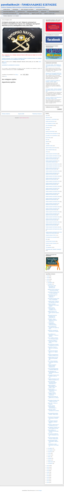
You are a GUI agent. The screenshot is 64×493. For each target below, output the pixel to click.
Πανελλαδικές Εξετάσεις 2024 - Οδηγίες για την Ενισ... (53, 401)
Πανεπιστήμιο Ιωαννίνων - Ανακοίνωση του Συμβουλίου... (53, 295)
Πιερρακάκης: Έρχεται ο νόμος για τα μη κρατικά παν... (53, 348)
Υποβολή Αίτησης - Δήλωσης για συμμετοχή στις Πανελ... (53, 302)
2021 (48, 467)
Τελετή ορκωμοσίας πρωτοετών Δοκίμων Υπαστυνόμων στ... (52, 382)
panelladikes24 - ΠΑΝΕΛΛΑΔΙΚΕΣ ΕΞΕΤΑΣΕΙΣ (29, 4)
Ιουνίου (49, 455)
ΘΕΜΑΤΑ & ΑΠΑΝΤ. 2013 (37, 13)
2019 (48, 470)
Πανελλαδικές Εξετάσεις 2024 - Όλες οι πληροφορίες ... (53, 299)
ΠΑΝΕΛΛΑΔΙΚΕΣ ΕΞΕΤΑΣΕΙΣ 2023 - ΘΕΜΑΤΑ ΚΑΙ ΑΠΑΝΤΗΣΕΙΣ (53, 214)
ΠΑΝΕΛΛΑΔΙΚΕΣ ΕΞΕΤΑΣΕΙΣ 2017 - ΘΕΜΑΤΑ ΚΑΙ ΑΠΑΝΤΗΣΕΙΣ (53, 184)
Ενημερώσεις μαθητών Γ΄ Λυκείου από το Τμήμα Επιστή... (52, 341)
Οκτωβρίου (50, 448)
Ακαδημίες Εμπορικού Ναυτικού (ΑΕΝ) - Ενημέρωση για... (52, 365)
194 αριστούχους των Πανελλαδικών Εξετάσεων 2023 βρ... (53, 372)
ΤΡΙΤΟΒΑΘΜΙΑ (49, 247)
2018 (48, 472)
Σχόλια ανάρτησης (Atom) (24, 117)
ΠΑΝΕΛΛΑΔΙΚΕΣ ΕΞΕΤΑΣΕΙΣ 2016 (52, 176)
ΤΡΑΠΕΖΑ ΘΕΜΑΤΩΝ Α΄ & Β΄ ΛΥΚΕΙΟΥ (11, 15)
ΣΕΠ (46, 239)
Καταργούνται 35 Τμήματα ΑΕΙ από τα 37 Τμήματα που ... (53, 351)
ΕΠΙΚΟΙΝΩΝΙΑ (15, 9)
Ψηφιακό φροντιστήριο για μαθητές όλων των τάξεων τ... (53, 397)
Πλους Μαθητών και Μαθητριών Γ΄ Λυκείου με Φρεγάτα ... (53, 335)
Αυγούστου (50, 451)
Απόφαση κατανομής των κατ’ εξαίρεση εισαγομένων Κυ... (53, 379)
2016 (48, 475)
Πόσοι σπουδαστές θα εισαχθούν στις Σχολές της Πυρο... (53, 327)
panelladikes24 (5, 65)
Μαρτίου (49, 460)
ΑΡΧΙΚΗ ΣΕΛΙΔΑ (6, 9)
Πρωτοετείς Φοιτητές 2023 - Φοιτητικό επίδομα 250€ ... (53, 438)
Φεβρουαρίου (50, 461)
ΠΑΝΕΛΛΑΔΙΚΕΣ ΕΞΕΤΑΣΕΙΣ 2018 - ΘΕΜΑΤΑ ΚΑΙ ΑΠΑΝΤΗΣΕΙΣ (53, 189)
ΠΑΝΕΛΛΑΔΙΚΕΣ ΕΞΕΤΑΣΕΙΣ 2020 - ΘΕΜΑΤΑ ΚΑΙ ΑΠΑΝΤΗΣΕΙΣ (53, 199)
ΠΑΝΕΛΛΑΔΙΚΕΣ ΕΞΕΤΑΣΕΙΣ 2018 (52, 186)
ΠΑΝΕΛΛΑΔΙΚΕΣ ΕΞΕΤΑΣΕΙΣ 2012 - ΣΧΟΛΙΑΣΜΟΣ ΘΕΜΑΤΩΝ (53, 161)
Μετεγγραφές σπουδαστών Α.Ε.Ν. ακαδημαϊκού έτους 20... (53, 434)
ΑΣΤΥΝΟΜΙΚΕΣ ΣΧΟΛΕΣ (51, 123)
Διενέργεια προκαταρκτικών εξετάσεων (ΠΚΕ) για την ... (53, 355)
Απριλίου (50, 458)
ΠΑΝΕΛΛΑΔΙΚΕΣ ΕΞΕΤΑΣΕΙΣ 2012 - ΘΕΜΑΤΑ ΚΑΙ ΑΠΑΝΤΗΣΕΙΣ (53, 158)
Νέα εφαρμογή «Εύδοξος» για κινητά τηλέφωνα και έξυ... (53, 428)
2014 (48, 479)
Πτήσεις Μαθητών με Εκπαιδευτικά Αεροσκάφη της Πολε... (53, 431)
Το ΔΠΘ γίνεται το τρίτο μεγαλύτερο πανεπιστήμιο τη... (53, 445)
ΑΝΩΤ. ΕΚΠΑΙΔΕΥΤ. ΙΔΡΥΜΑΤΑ (27, 9)
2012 (48, 482)
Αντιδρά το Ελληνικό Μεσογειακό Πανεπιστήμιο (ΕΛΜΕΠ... (53, 305)
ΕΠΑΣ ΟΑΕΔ (48, 137)
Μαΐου (49, 456)
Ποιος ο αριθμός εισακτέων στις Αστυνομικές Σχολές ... (53, 338)
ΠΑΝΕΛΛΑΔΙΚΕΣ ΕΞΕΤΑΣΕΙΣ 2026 (52, 227)
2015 (48, 477)
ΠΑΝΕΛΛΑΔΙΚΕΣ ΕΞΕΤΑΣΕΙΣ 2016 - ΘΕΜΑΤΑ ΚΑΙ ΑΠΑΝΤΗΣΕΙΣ (53, 179)
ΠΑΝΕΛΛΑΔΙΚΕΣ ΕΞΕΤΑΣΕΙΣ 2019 (52, 191)
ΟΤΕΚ (47, 151)
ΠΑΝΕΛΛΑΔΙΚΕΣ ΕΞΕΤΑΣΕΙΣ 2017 (52, 181)
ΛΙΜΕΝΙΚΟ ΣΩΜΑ (49, 145)
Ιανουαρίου (50, 463)
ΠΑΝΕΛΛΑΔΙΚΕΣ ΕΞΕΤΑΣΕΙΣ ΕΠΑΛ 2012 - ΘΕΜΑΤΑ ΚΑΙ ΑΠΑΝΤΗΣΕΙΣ (54, 233)
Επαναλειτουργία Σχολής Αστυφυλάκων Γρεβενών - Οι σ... (53, 441)
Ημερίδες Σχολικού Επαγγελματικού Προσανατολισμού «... (52, 406)
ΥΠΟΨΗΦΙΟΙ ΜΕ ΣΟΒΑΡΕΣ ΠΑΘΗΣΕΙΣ (53, 249)
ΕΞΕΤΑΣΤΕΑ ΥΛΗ (21, 11)
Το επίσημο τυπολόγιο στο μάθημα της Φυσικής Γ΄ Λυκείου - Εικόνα (53, 81)
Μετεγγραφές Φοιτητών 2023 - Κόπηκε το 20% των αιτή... (53, 376)
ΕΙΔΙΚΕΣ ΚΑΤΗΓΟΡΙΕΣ (50, 131)
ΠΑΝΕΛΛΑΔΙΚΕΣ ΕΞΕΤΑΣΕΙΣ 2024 (52, 216)
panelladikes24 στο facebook (13, 65)
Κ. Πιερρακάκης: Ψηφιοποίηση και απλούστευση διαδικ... (52, 323)
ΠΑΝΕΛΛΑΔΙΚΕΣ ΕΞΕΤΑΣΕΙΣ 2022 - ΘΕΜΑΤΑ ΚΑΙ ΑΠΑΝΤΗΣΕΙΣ (53, 209)
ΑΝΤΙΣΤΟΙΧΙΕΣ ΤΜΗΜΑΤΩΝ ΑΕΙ (42, 9)
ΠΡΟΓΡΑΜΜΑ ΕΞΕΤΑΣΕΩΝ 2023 (9, 13)
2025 (48, 277)
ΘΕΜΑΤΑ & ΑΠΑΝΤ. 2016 (49, 13)
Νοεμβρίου (50, 284)
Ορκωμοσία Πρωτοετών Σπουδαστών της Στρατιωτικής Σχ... (52, 316)
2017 (48, 473)
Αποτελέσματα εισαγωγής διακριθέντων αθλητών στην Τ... (53, 421)
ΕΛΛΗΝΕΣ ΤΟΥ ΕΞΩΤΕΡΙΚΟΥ (51, 135)
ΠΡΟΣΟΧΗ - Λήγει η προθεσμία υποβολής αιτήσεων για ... (52, 320)
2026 (48, 275)
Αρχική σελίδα (21, 113)
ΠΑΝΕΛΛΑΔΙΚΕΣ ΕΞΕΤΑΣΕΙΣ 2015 (52, 171)
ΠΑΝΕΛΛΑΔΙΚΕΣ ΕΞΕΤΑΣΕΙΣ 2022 (52, 206)
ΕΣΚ (46, 139)
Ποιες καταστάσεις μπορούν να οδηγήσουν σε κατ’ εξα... (53, 345)
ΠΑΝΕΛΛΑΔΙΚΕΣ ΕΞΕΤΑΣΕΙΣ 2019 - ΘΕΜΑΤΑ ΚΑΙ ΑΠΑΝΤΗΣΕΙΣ (53, 194)
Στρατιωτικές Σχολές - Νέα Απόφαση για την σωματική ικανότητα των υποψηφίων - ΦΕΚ (54, 65)
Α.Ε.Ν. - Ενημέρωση (6, 56)
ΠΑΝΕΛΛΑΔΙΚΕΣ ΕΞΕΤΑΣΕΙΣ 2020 (52, 196)
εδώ (5, 61)
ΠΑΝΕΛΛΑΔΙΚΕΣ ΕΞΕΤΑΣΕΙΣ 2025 (52, 222)
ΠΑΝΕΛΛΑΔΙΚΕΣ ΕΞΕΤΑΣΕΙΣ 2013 (52, 164)
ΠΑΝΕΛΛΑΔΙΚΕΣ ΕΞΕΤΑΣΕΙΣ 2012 (52, 155)
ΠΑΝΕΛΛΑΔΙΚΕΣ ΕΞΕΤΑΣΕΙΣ (51, 153)
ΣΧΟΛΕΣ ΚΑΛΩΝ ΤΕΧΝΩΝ (51, 243)
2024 (48, 279)
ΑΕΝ (6, 76)
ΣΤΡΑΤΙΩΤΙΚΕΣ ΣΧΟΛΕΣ (50, 241)
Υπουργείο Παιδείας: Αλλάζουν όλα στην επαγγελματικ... (52, 393)
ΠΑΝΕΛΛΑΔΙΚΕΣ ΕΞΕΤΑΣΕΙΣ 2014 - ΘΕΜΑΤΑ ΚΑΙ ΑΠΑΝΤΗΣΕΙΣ (53, 169)
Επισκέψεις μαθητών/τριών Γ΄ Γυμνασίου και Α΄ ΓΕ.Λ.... (53, 425)
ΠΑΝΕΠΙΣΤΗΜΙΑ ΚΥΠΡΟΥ (51, 235)
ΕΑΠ (46, 129)
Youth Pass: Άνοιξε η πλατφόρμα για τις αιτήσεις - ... (53, 410)
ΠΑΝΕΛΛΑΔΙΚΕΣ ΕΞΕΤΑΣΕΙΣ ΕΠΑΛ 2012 (54, 229)
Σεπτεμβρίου (50, 449)
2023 (48, 280)
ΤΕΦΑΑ (47, 245)
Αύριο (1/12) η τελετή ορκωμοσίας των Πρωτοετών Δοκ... (52, 286)
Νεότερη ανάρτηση (6, 113)
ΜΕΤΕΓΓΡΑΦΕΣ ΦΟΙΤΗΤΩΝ (51, 147)
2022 (48, 465)
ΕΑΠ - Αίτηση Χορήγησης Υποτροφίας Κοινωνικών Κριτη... (53, 362)
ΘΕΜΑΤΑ (47, 141)
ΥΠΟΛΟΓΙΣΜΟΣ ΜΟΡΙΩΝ (54, 11)
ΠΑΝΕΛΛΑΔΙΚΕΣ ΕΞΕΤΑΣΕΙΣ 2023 (52, 211)
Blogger (40, 490)
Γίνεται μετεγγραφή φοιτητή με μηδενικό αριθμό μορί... (53, 369)
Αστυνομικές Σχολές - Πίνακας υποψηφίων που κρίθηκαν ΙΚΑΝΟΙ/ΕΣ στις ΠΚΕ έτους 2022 (54, 90)
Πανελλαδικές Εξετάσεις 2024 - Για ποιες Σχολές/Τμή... (53, 293)
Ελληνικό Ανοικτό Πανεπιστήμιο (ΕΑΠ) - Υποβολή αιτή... (52, 390)
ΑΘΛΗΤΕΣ (48, 117)
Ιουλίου (49, 453)
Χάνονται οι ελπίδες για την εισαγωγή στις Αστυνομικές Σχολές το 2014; (54, 98)
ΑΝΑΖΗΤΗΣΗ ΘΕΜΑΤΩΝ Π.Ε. (9, 11)
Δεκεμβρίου (50, 282)
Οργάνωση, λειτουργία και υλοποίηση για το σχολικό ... (53, 331)
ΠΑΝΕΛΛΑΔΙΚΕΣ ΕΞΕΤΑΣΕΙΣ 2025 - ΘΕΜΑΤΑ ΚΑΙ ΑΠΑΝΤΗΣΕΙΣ (53, 225)
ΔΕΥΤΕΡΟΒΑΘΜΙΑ (49, 125)
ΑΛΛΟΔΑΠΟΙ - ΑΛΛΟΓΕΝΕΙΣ (51, 119)
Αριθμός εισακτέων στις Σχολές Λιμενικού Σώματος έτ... (53, 312)
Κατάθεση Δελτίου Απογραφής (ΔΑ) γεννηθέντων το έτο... (52, 308)
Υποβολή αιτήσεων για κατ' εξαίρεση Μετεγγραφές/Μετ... (53, 358)
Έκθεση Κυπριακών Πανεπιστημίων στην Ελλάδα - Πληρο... (52, 386)
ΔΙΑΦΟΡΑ (47, 127)
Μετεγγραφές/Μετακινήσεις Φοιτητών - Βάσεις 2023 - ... (53, 414)
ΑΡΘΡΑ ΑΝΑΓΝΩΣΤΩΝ (50, 121)
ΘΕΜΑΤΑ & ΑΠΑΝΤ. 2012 (24, 13)
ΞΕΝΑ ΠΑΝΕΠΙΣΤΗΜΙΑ (50, 149)
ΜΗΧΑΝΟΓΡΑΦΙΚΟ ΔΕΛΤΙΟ (32, 11)
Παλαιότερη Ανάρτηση (37, 113)
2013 (48, 480)
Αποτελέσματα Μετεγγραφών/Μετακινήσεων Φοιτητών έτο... (53, 418)
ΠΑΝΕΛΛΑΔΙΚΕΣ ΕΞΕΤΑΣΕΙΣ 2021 (52, 201)
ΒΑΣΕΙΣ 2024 (43, 11)
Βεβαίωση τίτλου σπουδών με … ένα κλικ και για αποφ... (53, 290)
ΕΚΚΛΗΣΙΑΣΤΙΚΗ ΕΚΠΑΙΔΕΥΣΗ (52, 133)
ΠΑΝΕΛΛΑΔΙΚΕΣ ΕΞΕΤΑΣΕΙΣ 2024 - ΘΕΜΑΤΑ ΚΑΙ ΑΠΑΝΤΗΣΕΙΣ (53, 219)
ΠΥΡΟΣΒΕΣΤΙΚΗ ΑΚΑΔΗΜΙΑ (51, 237)
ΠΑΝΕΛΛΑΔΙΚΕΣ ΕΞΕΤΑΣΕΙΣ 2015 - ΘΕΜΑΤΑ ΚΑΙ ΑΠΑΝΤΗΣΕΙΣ (53, 174)
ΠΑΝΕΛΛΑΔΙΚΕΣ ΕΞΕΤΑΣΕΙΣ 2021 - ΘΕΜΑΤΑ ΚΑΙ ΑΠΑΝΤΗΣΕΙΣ (53, 204)
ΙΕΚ (46, 143)
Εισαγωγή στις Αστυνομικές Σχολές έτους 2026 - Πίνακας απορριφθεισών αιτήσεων (53, 74)
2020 (48, 468)
